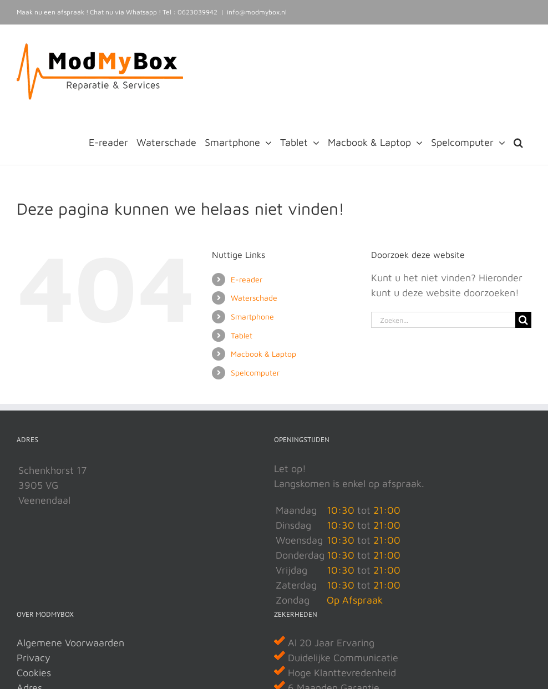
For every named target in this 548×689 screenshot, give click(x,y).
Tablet (241, 335)
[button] (518, 141)
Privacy (33, 657)
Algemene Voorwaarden (70, 643)
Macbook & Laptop (263, 353)
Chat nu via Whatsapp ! (125, 12)
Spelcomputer (255, 372)
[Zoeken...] (443, 320)
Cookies (34, 672)
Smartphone (252, 316)
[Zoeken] (523, 320)
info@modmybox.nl (257, 12)
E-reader (246, 279)
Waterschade (254, 297)
